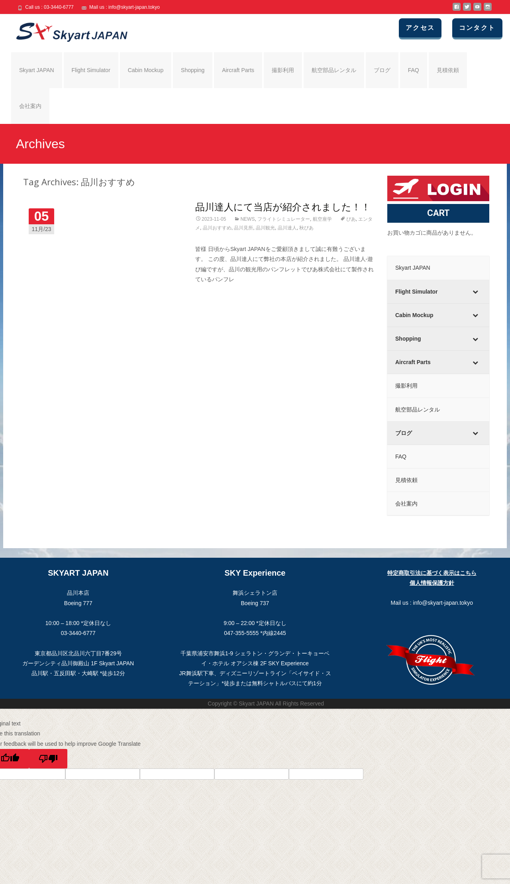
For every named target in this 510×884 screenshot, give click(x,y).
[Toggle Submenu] (475, 291)
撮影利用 (283, 70)
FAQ (413, 70)
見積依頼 (448, 70)
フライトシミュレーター (283, 219)
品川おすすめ (217, 228)
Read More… (212, 294)
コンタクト (477, 27)
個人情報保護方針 (432, 583)
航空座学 (322, 219)
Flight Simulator (91, 70)
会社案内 (30, 106)
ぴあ (351, 219)
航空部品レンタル (334, 70)
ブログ (382, 70)
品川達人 (287, 228)
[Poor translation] (48, 758)
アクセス (421, 27)
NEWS (247, 219)
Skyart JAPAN (36, 70)
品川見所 (243, 228)
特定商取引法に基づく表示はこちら (432, 573)
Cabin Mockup (146, 70)
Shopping (192, 70)
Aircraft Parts (238, 70)
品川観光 (265, 228)
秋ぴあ (306, 228)
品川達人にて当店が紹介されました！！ (283, 206)
